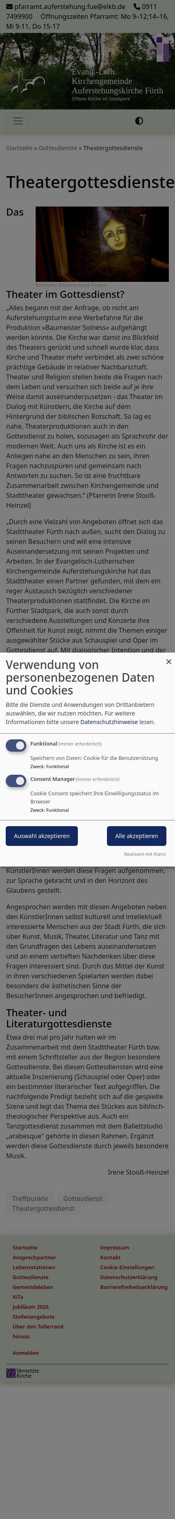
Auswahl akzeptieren (42, 836)
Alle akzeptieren (136, 836)
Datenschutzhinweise (109, 722)
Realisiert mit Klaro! (145, 854)
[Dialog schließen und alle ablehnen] (169, 658)
